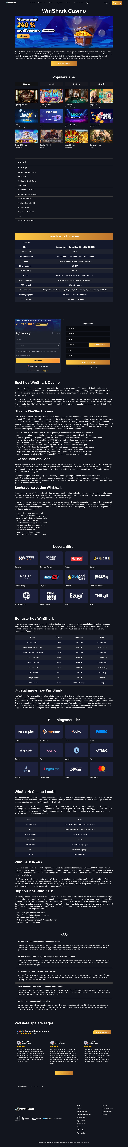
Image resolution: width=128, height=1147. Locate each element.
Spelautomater (78, 3)
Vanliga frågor (81, 1133)
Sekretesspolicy (82, 1111)
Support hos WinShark (26, 212)
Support (79, 1127)
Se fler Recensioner (64, 1073)
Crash (76, 84)
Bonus (68, 3)
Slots (101, 84)
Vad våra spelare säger (26, 221)
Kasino (32, 3)
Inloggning (107, 3)
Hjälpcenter (81, 1121)
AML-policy (80, 1130)
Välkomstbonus (64, 64)
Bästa (26, 84)
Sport (50, 3)
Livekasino (41, 3)
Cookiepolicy (81, 1118)
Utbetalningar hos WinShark (28, 194)
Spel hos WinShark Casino (27, 181)
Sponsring (105, 1105)
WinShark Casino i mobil (26, 203)
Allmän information (107, 1108)
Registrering (117, 3)
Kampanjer (59, 3)
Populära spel (22, 168)
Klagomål (105, 1114)
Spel (87, 3)
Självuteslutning (107, 1111)
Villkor (79, 1108)
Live (51, 84)
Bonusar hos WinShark (26, 190)
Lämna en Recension (102, 1032)
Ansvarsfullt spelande (84, 1114)
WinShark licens (23, 207)
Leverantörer (22, 185)
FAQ (19, 216)
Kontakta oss (81, 1124)
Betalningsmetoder (24, 199)
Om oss (79, 1105)
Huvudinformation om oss (27, 172)
